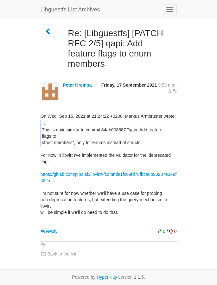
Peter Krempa (77, 85)
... (44, 123)
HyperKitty (107, 277)
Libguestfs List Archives (70, 9)
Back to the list (58, 253)
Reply (49, 231)
